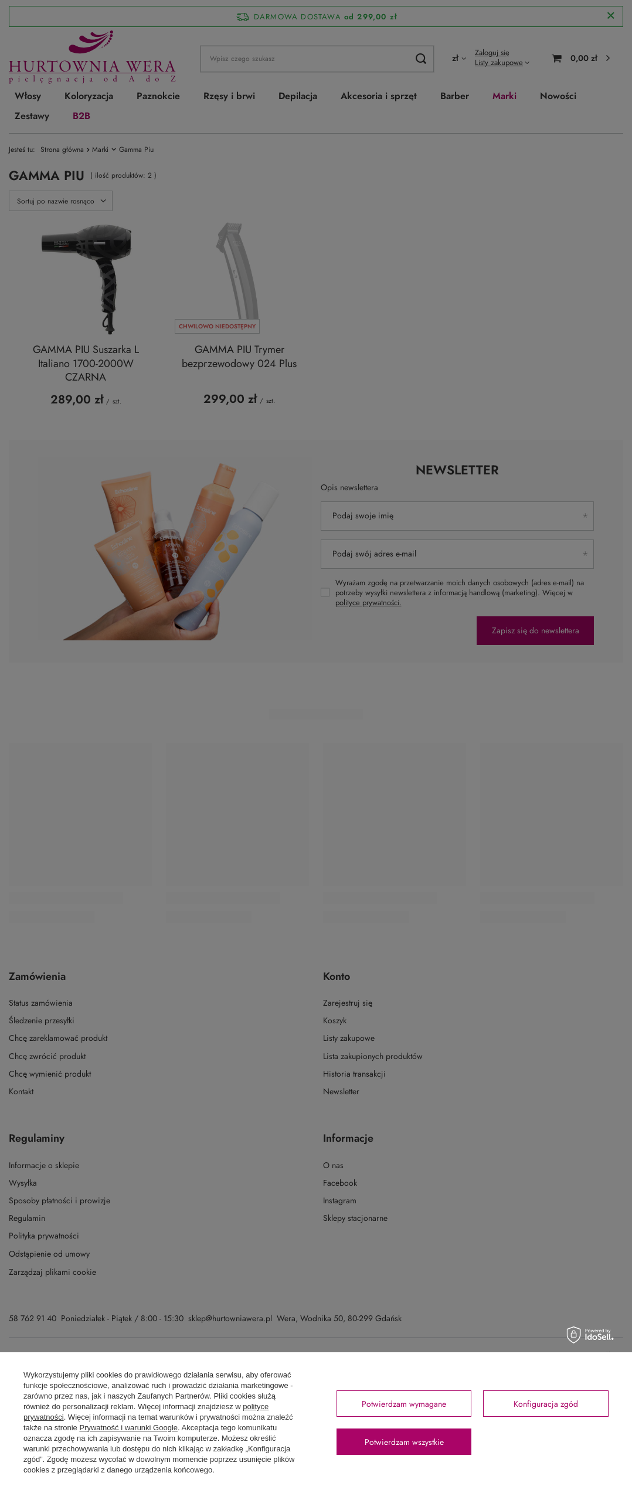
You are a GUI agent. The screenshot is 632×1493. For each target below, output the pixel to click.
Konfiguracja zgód (546, 1404)
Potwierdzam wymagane (404, 1404)
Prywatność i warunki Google (128, 1427)
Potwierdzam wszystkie (404, 1442)
